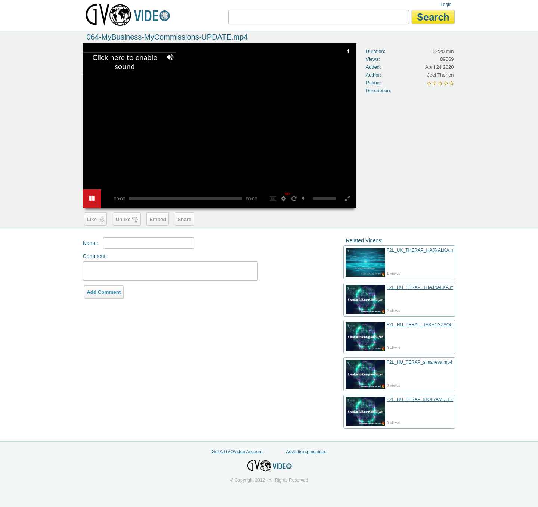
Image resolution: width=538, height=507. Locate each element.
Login (445, 4)
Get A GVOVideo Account (237, 451)
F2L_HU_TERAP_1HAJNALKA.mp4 (423, 287)
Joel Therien (440, 75)
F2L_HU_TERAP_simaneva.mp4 (419, 362)
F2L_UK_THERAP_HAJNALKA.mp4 (423, 250)
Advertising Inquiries (306, 451)
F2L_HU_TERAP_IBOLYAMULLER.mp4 (427, 399)
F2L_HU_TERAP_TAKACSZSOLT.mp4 (425, 324)
